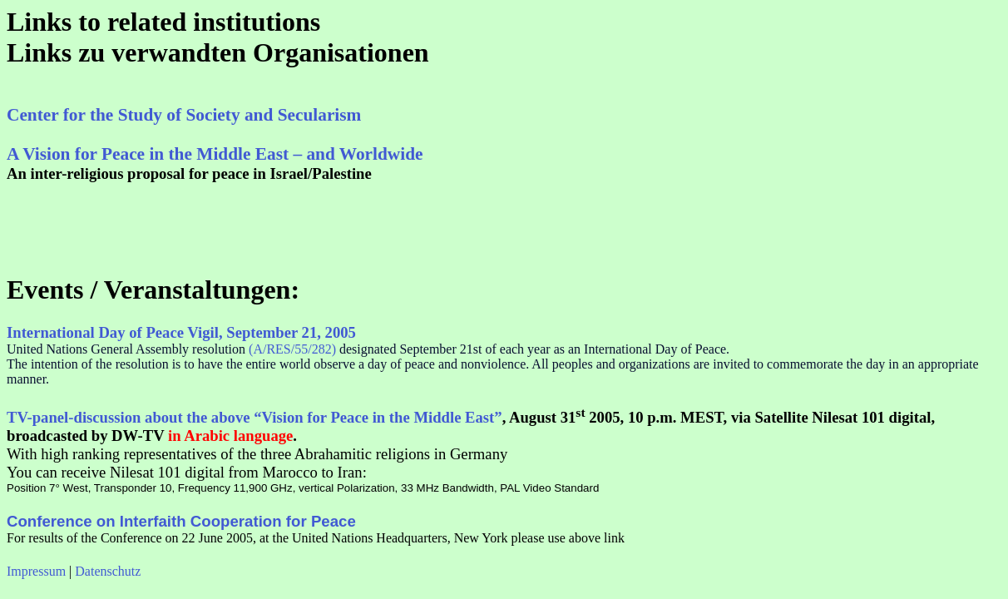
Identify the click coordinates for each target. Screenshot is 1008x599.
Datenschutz (108, 571)
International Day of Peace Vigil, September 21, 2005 (181, 332)
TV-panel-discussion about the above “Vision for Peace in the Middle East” (254, 417)
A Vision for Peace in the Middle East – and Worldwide (214, 154)
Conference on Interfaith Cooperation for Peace (181, 521)
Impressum (36, 571)
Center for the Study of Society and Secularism (184, 115)
